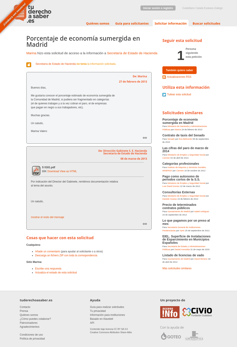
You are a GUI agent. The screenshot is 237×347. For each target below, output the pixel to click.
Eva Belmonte (185, 139)
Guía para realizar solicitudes (107, 307)
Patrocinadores (29, 322)
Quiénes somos (97, 23)
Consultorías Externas (178, 192)
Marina (31, 53)
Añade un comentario (47, 251)
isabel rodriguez (201, 211)
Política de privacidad (32, 338)
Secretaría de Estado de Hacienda (132, 53)
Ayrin (182, 230)
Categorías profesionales (180, 163)
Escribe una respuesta (48, 268)
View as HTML (68, 171)
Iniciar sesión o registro (158, 8)
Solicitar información (170, 23)
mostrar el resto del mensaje (47, 217)
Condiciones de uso (31, 334)
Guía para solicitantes (132, 23)
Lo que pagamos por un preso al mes (186, 222)
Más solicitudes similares (177, 268)
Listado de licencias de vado (183, 255)
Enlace (145, 138)
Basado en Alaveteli (101, 318)
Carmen (166, 158)
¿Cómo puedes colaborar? (35, 318)
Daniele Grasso (169, 199)
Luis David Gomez (171, 186)
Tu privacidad (98, 311)
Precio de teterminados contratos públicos (179, 206)
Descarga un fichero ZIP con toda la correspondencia (66, 255)
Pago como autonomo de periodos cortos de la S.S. (181, 178)
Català (199, 8)
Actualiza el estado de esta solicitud (56, 272)
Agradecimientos (29, 326)
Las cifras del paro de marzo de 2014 (185, 149)
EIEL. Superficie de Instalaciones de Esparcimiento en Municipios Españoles (186, 239)
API (92, 322)
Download (53, 171)
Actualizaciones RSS (179, 76)
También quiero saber (179, 70)
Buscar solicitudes (206, 23)
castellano (188, 8)
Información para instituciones (107, 314)
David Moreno (200, 259)
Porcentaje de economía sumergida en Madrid (180, 121)
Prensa (24, 311)
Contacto (25, 307)
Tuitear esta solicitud (179, 94)
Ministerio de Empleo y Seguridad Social (186, 155)
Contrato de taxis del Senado (183, 135)
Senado (171, 139)
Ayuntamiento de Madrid (178, 211)
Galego (218, 8)
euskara (209, 8)
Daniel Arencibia (182, 249)
